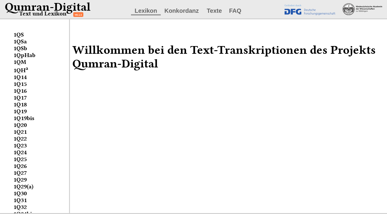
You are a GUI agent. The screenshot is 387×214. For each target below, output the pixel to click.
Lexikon (146, 10)
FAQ (235, 10)
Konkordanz (181, 10)
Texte (214, 10)
